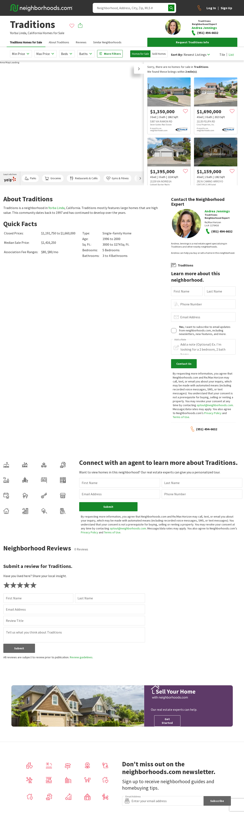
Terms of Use (181, 417)
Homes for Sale (140, 54)
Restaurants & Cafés (84, 178)
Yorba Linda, (18, 33)
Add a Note (180, 339)
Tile (222, 54)
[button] (139, 69)
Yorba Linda (56, 208)
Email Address (190, 317)
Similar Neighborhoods (107, 42)
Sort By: (177, 54)
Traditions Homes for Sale (26, 42)
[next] (186, 91)
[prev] (151, 91)
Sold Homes (159, 54)
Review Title (15, 620)
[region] (72, 122)
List (231, 54)
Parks (30, 178)
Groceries (53, 178)
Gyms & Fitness (117, 178)
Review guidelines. (81, 657)
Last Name (214, 291)
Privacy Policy (212, 413)
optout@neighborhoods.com (215, 405)
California (35, 33)
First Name (181, 291)
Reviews (81, 42)
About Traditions (59, 42)
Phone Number (191, 304)
